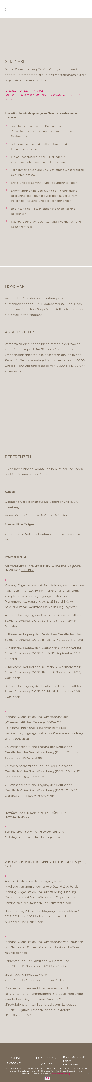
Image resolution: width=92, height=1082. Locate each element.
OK (47, 1078)
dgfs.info (27, 570)
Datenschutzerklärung (60, 1074)
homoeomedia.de (17, 816)
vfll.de (12, 866)
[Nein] (88, 1073)
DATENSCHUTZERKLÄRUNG (75, 1059)
